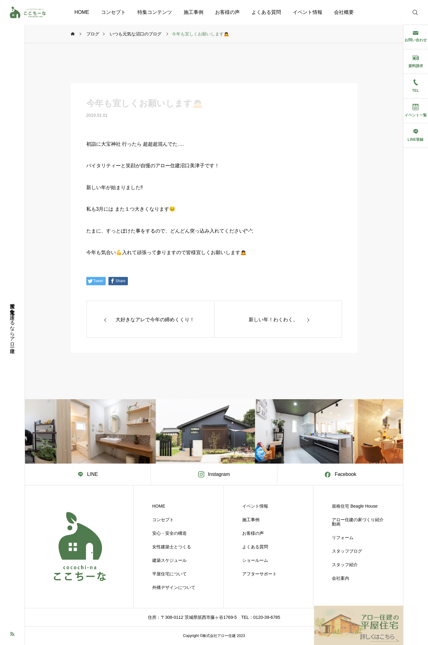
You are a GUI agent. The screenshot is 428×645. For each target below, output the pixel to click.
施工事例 (193, 12)
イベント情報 (307, 12)
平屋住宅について (169, 574)
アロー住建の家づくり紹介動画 (358, 521)
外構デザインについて (173, 587)
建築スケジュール (169, 560)
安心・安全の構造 (169, 533)
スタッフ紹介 (345, 564)
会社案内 (340, 578)
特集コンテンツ (154, 12)
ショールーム (255, 560)
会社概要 (344, 12)
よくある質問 (266, 12)
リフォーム (342, 537)
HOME (82, 12)
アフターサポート (259, 574)
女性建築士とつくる (171, 547)
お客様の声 (227, 12)
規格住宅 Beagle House (354, 506)
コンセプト (113, 12)
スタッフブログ (347, 551)
